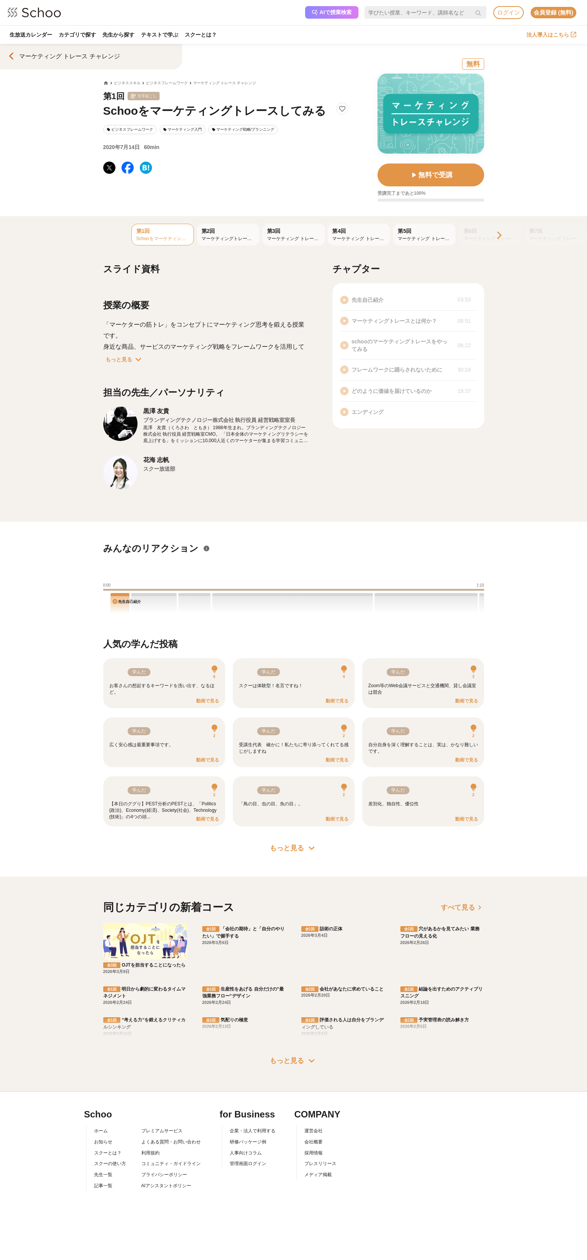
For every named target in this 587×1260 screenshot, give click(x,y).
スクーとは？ (202, 35)
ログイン (508, 12)
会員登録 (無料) (553, 12)
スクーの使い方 (110, 1163)
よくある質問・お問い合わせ (171, 1142)
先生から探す (119, 35)
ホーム (101, 1130)
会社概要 (313, 1142)
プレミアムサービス (161, 1130)
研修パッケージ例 (248, 1142)
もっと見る (125, 359)
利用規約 (150, 1153)
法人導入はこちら (551, 35)
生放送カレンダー (31, 35)
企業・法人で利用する (252, 1130)
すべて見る (462, 907)
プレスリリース (320, 1163)
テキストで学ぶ (160, 35)
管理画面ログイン (248, 1163)
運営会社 (313, 1130)
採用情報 (313, 1153)
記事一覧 (103, 1185)
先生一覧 (103, 1174)
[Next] (498, 236)
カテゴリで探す (77, 35)
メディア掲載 (318, 1174)
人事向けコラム (246, 1153)
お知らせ (103, 1142)
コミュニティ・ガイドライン (171, 1163)
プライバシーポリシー (164, 1174)
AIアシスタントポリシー (166, 1185)
